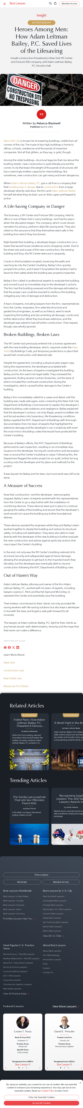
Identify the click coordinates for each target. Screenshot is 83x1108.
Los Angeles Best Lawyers (54, 900)
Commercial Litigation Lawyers (17, 984)
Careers (46, 968)
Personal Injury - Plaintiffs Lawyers (19, 954)
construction (51, 186)
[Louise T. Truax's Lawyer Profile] (23, 1025)
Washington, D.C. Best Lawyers (57, 909)
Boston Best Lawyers (52, 926)
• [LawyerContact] (26, 1067)
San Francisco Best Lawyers (55, 922)
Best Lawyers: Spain (12, 909)
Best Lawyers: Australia (13, 905)
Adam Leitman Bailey (63, 190)
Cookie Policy (48, 1090)
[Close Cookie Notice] (80, 1082)
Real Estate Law (12, 678)
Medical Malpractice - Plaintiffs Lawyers (21, 958)
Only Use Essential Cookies (41, 1097)
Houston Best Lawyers (53, 913)
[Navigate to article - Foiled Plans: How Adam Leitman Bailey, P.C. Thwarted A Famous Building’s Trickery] (29, 741)
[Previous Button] (5, 1042)
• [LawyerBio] (22, 1067)
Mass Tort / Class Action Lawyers (18, 963)
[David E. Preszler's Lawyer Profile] (64, 1025)
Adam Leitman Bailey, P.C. (25, 183)
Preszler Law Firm (64, 1037)
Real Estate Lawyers (12, 988)
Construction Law (14, 670)
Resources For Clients (16, 686)
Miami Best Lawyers (52, 931)
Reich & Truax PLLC (23, 1037)
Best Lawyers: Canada (13, 900)
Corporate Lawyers (12, 980)
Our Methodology (51, 955)
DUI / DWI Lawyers (12, 976)
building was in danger (22, 186)
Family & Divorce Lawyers (15, 967)
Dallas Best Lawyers (52, 918)
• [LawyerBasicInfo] (19, 1067)
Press (45, 964)
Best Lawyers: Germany (14, 913)
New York (9, 662)
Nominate (22, 882)
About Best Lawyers (52, 951)
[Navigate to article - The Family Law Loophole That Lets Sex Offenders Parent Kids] (29, 816)
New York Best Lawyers (53, 896)
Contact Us (48, 972)
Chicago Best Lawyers (53, 905)
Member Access (61, 882)
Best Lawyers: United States (15, 896)
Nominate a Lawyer (52, 959)
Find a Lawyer (41, 874)
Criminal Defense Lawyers (15, 971)
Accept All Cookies (41, 1103)
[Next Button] (40, 1042)
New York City (12, 140)
